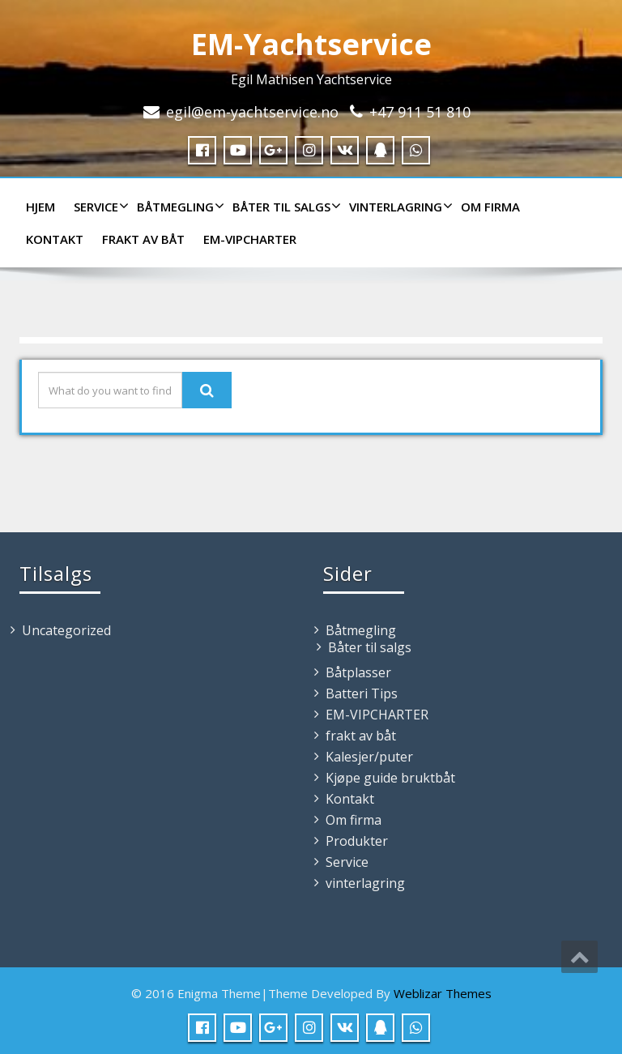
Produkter (357, 841)
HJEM (40, 206)
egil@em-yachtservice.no (252, 112)
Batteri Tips (362, 693)
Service (99, 206)
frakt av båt (143, 239)
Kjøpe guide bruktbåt (390, 778)
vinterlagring (399, 206)
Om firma (490, 206)
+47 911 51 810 (420, 112)
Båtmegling (178, 206)
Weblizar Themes (443, 993)
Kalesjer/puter (369, 757)
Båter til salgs (284, 206)
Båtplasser (358, 672)
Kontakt (54, 239)
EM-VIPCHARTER (249, 239)
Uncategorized (66, 630)
